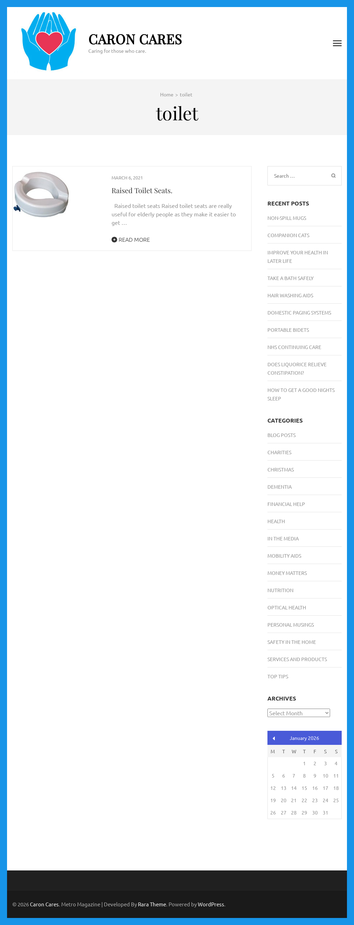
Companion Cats (288, 235)
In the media (283, 538)
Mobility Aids (284, 555)
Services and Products (297, 659)
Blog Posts (281, 435)
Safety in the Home (291, 642)
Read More (131, 239)
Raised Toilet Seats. (142, 190)
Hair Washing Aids (290, 295)
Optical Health (286, 607)
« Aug (274, 738)
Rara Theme (152, 904)
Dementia (279, 486)
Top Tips (277, 676)
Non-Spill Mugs (286, 218)
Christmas (280, 469)
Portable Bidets (288, 330)
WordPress (211, 904)
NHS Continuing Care (294, 347)
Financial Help (286, 504)
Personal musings (290, 624)
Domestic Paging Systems (299, 312)
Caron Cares (135, 39)
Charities (279, 452)
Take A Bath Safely (290, 278)
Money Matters (287, 573)
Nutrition (280, 590)
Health (276, 521)
